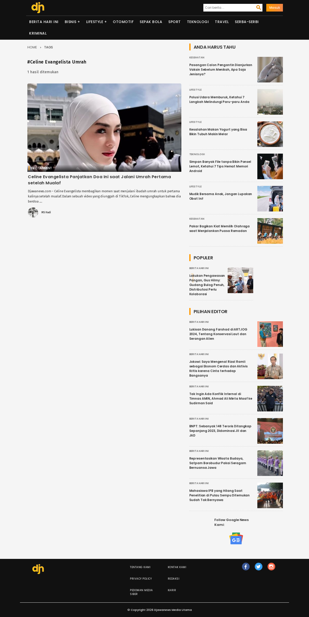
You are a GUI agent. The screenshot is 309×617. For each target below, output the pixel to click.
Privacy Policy (141, 579)
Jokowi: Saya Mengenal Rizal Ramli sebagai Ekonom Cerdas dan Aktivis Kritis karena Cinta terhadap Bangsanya (218, 368)
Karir (172, 590)
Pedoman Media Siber (141, 592)
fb (245, 568)
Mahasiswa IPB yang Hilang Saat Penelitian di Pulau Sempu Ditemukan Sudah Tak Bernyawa (219, 495)
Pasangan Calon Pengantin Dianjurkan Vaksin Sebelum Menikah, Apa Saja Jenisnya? (220, 69)
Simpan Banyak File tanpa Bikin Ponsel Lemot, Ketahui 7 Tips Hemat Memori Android (220, 166)
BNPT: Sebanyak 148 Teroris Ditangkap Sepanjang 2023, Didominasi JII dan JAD (220, 431)
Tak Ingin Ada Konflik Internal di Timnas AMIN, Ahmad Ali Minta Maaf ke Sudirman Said (220, 398)
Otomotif (123, 21)
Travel (222, 21)
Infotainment (41, 168)
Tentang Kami (140, 567)
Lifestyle (94, 21)
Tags (48, 47)
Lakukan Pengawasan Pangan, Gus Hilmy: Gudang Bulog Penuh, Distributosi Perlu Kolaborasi (207, 284)
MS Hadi (46, 212)
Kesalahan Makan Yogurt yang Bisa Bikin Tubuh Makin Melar (218, 131)
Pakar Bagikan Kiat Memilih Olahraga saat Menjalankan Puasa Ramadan (219, 228)
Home (32, 47)
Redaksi (174, 579)
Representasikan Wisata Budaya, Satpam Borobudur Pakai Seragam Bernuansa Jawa (217, 463)
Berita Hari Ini (44, 21)
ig (271, 568)
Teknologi (198, 21)
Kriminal (38, 33)
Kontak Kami (177, 567)
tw (258, 568)
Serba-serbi (247, 21)
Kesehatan (196, 57)
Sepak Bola (151, 21)
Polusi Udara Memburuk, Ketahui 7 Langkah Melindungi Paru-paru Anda (219, 99)
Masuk (274, 7)
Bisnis (70, 21)
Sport (174, 21)
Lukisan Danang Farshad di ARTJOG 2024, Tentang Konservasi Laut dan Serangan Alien (218, 334)
